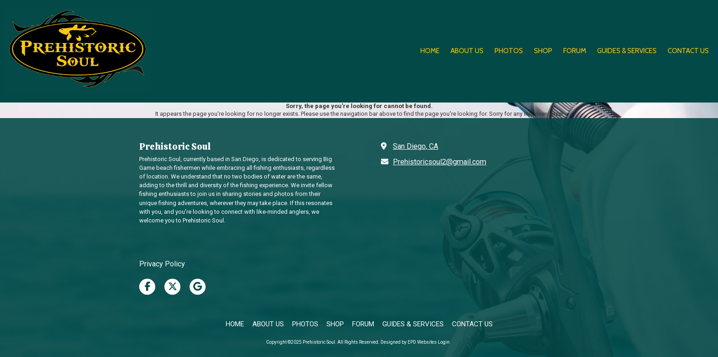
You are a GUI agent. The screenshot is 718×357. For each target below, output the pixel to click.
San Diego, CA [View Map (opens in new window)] (415, 146)
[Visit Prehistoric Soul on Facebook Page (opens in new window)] (147, 287)
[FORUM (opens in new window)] (575, 51)
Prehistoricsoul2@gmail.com (439, 161)
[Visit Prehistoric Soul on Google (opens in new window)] (198, 287)
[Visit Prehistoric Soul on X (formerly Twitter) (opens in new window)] (172, 287)
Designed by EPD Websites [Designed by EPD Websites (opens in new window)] (409, 342)
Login (444, 342)
